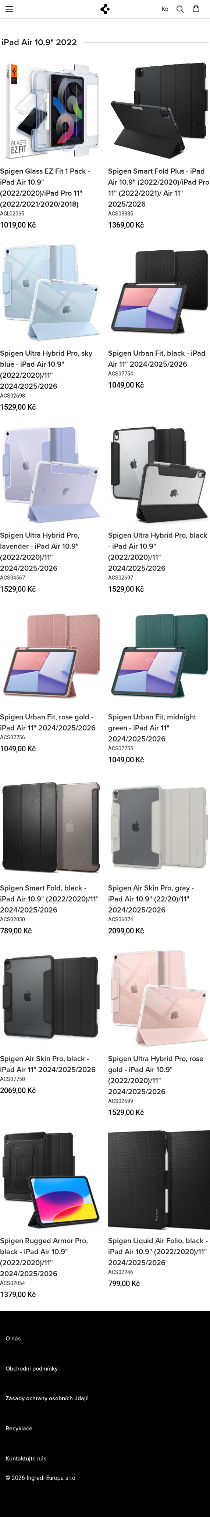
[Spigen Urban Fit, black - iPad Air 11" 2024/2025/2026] (159, 292)
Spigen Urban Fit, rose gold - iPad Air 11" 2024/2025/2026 (48, 729)
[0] (165, 9)
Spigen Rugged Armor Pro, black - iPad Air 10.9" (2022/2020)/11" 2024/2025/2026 (44, 1264)
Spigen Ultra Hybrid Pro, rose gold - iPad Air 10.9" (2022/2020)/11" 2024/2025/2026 (155, 1082)
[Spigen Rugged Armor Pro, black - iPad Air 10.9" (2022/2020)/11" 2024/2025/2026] (51, 1186)
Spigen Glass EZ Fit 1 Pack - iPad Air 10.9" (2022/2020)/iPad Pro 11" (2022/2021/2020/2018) (45, 188)
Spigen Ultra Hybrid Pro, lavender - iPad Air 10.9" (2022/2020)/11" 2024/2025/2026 (39, 558)
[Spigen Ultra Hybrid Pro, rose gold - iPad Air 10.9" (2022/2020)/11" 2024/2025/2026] (159, 1004)
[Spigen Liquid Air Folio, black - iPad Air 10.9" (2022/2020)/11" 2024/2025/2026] (159, 1186)
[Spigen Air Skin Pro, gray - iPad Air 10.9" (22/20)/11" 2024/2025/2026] (159, 834)
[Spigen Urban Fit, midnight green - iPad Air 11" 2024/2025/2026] (159, 663)
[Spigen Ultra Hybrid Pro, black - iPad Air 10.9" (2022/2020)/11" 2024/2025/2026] (159, 481)
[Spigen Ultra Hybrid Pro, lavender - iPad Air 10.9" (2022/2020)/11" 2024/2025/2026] (51, 481)
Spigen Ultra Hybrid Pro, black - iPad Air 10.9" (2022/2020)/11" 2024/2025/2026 (157, 558)
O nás (13, 1345)
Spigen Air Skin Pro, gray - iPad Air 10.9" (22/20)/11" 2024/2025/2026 (151, 905)
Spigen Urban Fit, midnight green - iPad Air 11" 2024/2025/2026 (152, 734)
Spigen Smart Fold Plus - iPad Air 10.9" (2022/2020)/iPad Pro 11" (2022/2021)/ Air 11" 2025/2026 (158, 188)
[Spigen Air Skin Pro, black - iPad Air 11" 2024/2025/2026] (51, 1004)
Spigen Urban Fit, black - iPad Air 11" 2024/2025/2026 (157, 359)
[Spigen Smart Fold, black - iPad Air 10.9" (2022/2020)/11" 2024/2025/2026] (51, 834)
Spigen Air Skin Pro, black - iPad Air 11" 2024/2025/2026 (48, 1071)
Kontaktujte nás (26, 1465)
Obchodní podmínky (32, 1375)
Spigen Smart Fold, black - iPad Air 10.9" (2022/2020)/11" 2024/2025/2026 (49, 905)
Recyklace (19, 1435)
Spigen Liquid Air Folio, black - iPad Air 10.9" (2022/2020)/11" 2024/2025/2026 (158, 1258)
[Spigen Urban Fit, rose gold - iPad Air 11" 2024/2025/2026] (51, 663)
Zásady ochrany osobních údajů (47, 1405)
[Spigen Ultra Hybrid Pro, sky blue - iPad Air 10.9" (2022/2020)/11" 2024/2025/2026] (51, 292)
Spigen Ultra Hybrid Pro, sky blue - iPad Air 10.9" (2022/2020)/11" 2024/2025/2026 (46, 370)
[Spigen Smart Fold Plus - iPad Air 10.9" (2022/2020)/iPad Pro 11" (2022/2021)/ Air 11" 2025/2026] (159, 111)
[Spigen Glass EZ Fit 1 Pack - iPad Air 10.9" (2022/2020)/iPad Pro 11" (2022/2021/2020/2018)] (51, 111)
